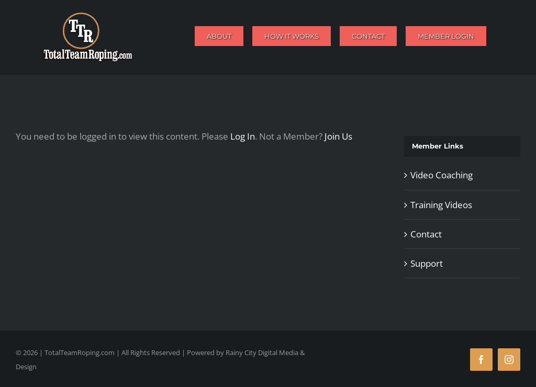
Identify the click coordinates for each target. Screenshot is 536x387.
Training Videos (441, 205)
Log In (242, 136)
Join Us (338, 136)
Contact (426, 234)
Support (426, 263)
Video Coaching (441, 175)
